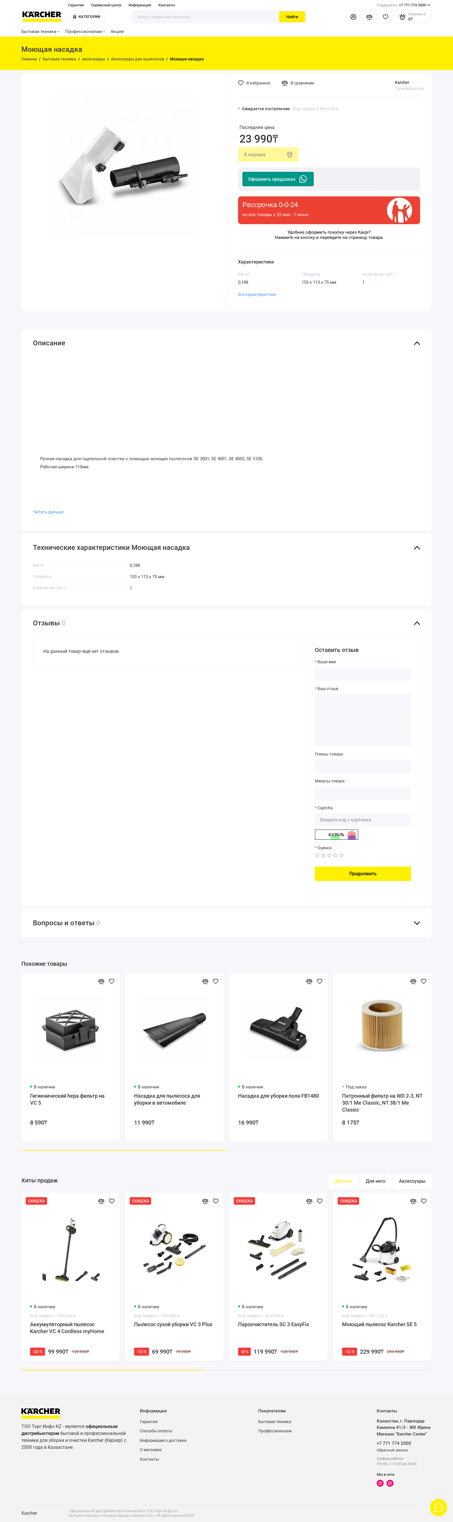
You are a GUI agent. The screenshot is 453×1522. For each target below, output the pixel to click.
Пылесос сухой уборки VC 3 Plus (173, 1324)
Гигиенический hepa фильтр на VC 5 (67, 1099)
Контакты (166, 5)
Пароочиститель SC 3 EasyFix (273, 1324)
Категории (86, 16)
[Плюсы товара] (363, 766)
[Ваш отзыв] (363, 720)
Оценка (325, 847)
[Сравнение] (369, 16)
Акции (117, 31)
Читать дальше (48, 512)
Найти (292, 16)
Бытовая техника (40, 31)
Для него (375, 1181)
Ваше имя (327, 661)
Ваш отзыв (328, 688)
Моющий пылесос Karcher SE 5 (379, 1324)
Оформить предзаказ (278, 179)
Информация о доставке (163, 1440)
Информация (140, 5)
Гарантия (76, 5)
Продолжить (363, 873)
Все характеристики (257, 294)
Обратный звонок (392, 1450)
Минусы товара (330, 781)
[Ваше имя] (363, 674)
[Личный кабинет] (353, 16)
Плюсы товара (329, 754)
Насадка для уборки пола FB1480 (278, 1096)
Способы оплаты (156, 1431)
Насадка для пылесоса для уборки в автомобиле (167, 1099)
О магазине (150, 1449)
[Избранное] (385, 16)
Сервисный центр (106, 5)
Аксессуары (412, 1181)
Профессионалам (85, 31)
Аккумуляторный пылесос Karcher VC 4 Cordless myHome (67, 1327)
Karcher (402, 82)
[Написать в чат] (438, 1507)
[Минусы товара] (363, 793)
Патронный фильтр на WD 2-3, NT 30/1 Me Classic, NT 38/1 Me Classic (382, 1103)
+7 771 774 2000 (403, 5)
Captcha (325, 808)
